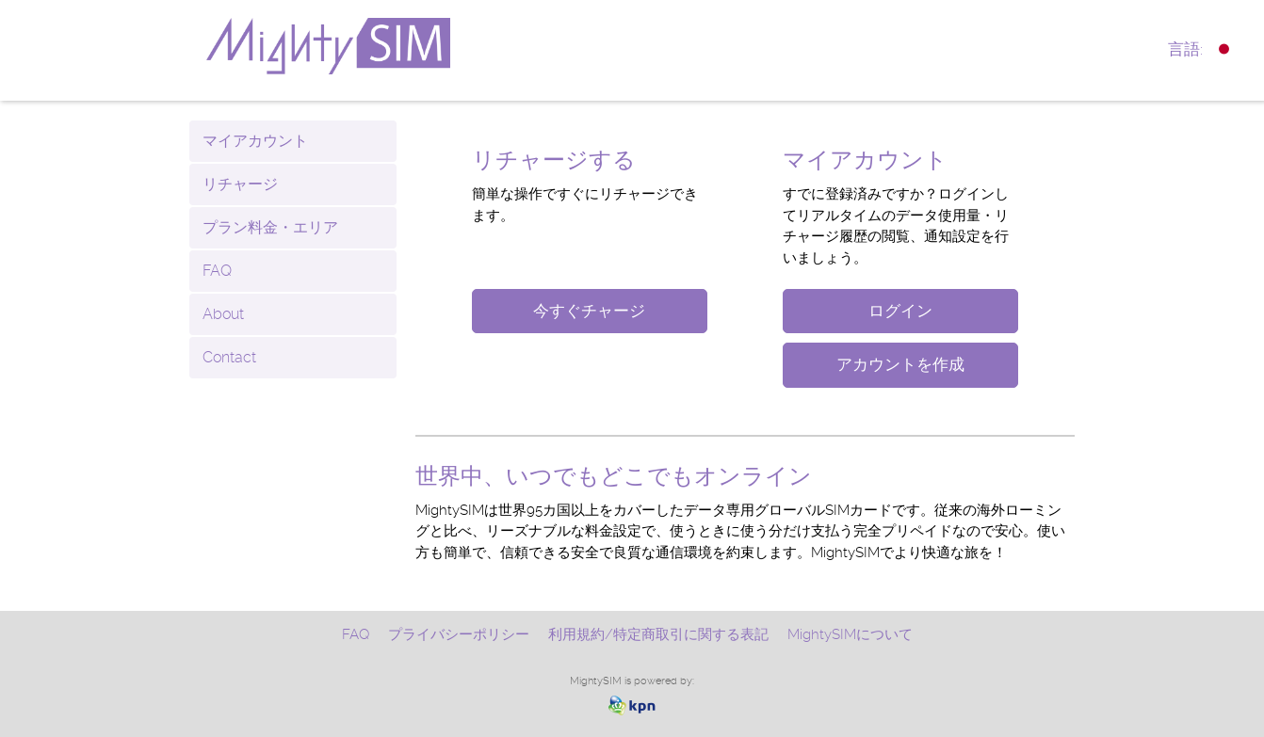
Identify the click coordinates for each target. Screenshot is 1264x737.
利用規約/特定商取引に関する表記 (658, 634)
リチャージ (240, 184)
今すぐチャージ (589, 310)
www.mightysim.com (374, 46)
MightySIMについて (850, 634)
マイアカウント (255, 141)
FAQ (217, 271)
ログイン (900, 310)
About (223, 314)
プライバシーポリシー (458, 634)
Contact (229, 357)
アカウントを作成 (900, 364)
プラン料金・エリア (270, 227)
